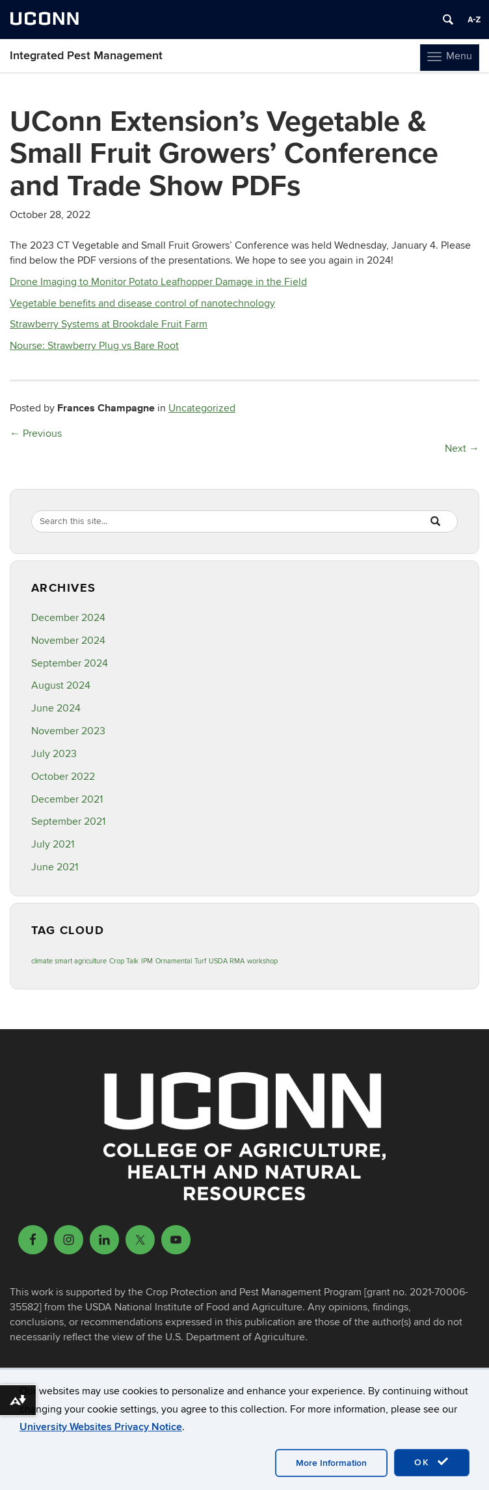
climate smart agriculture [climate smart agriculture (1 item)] (69, 961)
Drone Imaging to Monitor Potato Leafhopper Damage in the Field (158, 281)
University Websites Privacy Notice (101, 1426)
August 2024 (60, 685)
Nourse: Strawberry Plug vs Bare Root (94, 345)
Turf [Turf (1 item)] (200, 961)
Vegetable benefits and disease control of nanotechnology (142, 303)
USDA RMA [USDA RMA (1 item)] (226, 961)
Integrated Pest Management (86, 55)
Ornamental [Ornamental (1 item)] (173, 961)
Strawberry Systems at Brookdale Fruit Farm (108, 324)
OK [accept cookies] (431, 1462)
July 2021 (52, 844)
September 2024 (69, 663)
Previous (36, 433)
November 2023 (68, 731)
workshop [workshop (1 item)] (262, 961)
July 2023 (54, 753)
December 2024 (68, 617)
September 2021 (68, 821)
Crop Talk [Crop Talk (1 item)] (124, 961)
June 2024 (56, 708)
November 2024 (68, 640)
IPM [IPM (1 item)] (147, 961)
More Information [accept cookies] (331, 1463)
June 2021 (54, 867)
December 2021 (67, 799)
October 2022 (63, 776)
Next (462, 448)
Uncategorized (201, 408)
